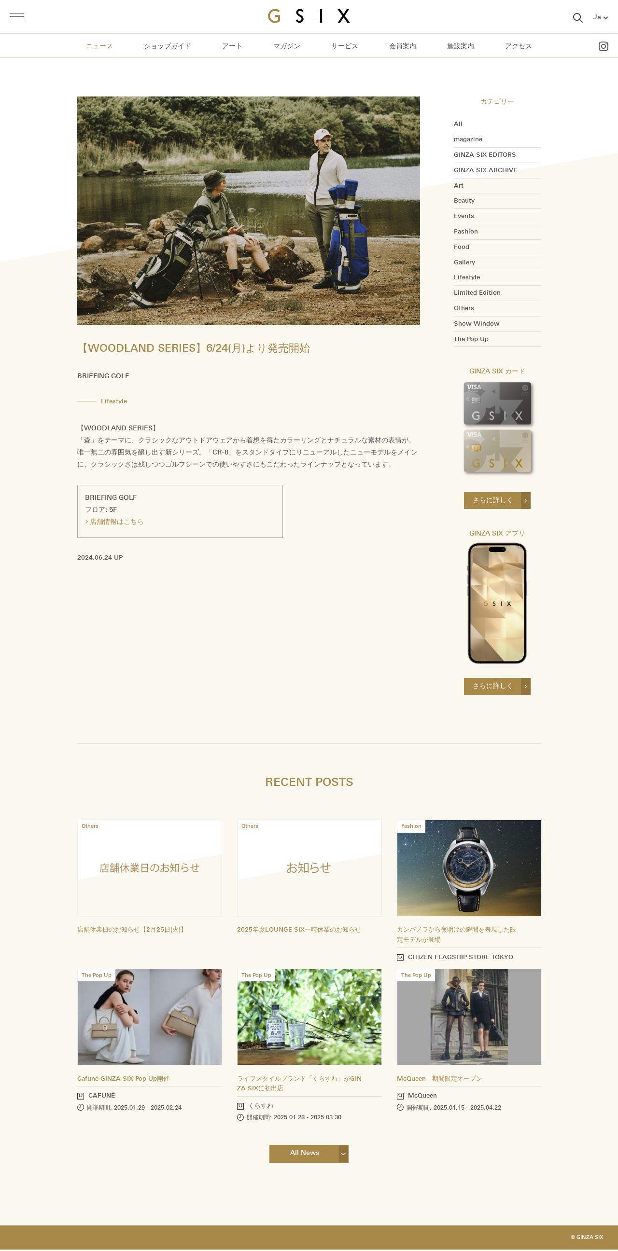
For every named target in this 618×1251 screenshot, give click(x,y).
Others (464, 308)
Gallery (464, 262)
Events (464, 216)
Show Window (477, 324)
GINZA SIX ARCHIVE (485, 170)
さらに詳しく (493, 500)
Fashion (466, 231)
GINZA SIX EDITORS (485, 155)
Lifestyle (467, 277)
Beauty (464, 201)
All (458, 124)
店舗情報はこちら (117, 522)
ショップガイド (167, 46)
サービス (344, 46)
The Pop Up (471, 339)
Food (461, 247)
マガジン (286, 46)
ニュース (99, 46)
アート (232, 46)
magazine (468, 139)
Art (459, 186)
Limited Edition (477, 293)
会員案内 (402, 46)
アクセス (518, 46)
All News (304, 1154)
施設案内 (460, 46)
